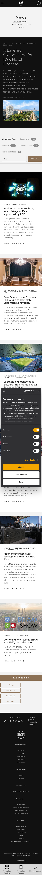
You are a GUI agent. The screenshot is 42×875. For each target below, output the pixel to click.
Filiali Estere (21, 829)
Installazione (21, 756)
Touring (21, 753)
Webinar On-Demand (21, 813)
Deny (21, 482)
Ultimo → (10, 701)
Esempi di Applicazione (21, 791)
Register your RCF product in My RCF (32, 720)
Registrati (17, 22)
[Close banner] (38, 391)
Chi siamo (21, 838)
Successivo (10, 696)
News (21, 835)
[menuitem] (21, 860)
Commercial (21, 759)
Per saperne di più (11, 98)
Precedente (10, 690)
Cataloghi (21, 775)
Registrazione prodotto (21, 807)
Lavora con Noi (21, 832)
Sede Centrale (21, 826)
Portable (21, 750)
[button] (21, 678)
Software (21, 778)
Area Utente (21, 804)
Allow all (21, 467)
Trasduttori (21, 762)
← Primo (10, 685)
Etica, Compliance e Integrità (21, 841)
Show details (30, 460)
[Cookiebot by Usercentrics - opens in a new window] (25, 391)
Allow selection (21, 475)
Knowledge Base (21, 810)
